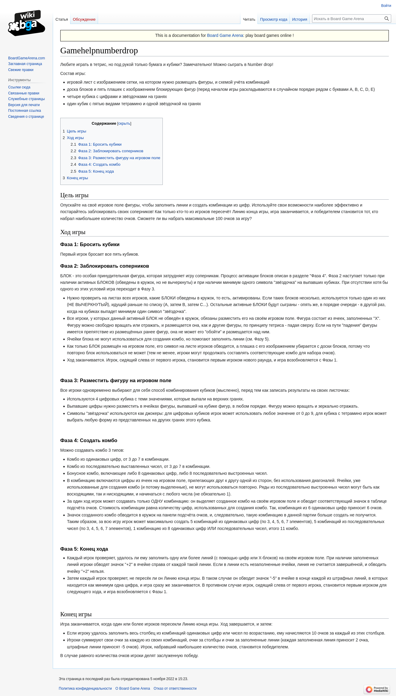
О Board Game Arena (132, 688)
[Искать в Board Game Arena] (351, 18)
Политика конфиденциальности (85, 688)
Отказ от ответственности (174, 688)
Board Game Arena (225, 35)
